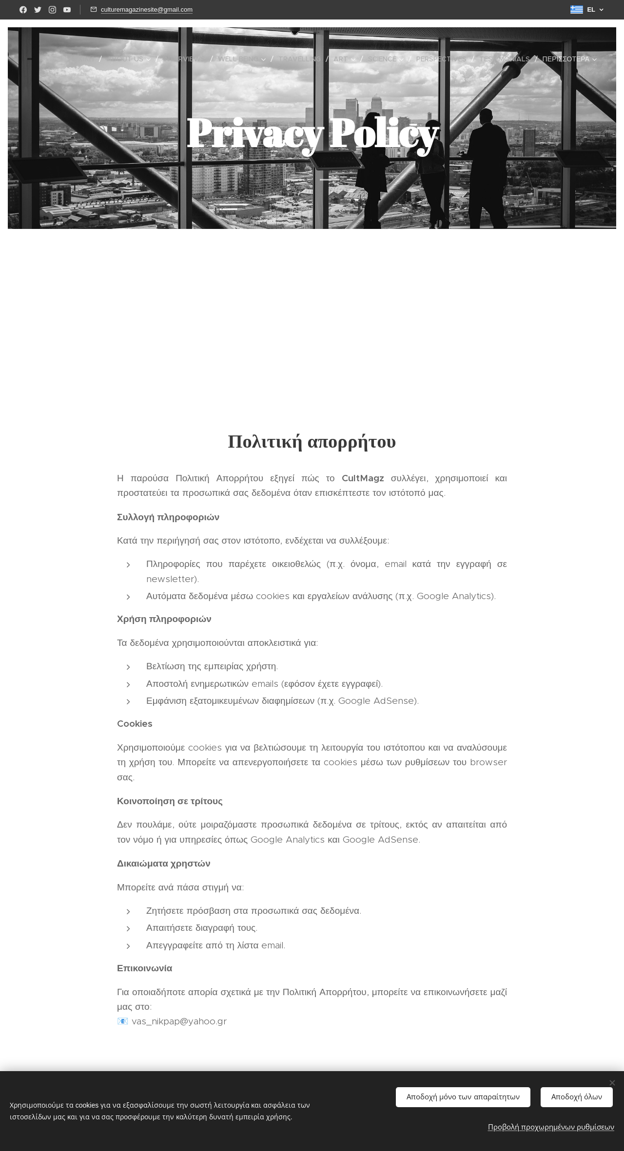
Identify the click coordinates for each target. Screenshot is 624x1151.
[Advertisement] (312, 310)
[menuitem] (83, 59)
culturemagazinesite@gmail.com (147, 9)
